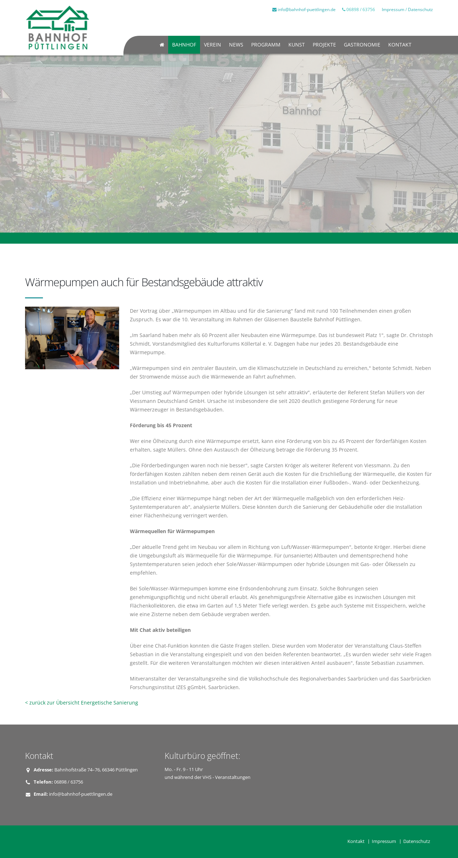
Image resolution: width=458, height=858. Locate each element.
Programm (266, 44)
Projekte (324, 44)
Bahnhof (184, 44)
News (236, 44)
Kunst (296, 44)
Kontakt (399, 44)
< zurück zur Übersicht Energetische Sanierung (81, 702)
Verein (212, 44)
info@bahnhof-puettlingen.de (304, 9)
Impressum (393, 9)
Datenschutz (420, 9)
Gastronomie (362, 44)
